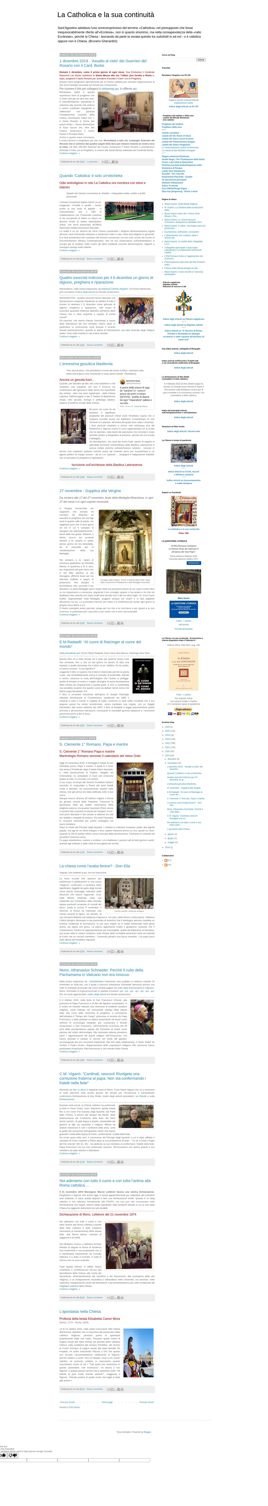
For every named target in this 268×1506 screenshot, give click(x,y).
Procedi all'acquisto (184, 629)
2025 (167, 731)
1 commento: (92, 162)
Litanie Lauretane (170, 133)
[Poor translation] (12, 1455)
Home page (107, 1402)
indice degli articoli (85, 292)
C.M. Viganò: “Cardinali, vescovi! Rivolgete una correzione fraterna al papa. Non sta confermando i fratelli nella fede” (103, 1078)
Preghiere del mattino (172, 124)
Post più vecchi (147, 1402)
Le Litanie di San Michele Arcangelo (178, 150)
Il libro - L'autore (183, 621)
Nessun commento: (95, 259)
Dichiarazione (66, 1099)
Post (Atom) (74, 1407)
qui (135, 88)
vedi (70, 907)
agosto (171, 834)
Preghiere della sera (172, 127)
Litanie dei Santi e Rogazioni (176, 145)
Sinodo (143, 1096)
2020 (167, 751)
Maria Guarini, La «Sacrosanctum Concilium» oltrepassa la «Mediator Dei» (183, 220)
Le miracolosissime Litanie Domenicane (180, 147)
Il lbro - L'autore (183, 694)
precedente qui (72, 653)
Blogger (147, 1432)
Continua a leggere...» (70, 153)
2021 (167, 747)
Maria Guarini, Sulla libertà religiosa (181, 204)
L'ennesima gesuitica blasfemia (86, 364)
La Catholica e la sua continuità (105, 14)
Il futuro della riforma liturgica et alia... (182, 268)
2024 (167, 735)
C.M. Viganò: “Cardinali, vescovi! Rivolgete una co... (182, 817)
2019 (167, 755)
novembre (172, 763)
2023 (167, 739)
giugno (171, 838)
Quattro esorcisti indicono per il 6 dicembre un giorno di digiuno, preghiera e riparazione (106, 279)
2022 (167, 743)
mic (169, 865)
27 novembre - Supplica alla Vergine (90, 491)
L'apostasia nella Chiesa (80, 1311)
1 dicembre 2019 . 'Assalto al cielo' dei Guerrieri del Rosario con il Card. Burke (103, 63)
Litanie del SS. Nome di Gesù (176, 136)
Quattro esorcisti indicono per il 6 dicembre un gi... (182, 778)
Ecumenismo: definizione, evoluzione (182, 232)
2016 (167, 847)
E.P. (170, 860)
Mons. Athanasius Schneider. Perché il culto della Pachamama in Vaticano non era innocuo (101, 972)
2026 (167, 727)
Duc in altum (79, 1089)
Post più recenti (67, 1402)
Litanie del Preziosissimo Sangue (178, 142)
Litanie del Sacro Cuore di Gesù (177, 139)
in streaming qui (109, 88)
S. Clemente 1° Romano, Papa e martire (94, 744)
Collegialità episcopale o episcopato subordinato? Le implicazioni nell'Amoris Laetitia (183, 250)
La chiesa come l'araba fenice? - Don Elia (95, 866)
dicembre (172, 759)
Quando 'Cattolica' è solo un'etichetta (91, 175)
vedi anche (183, 624)
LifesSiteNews (96, 981)
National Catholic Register (115, 289)
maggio (171, 842)
